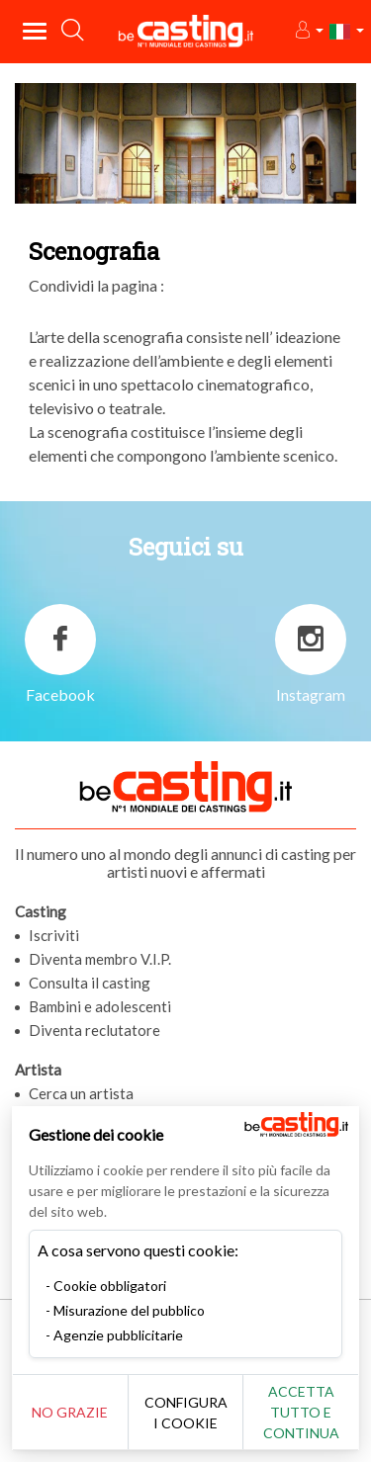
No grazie (70, 1412)
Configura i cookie (186, 1412)
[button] (308, 31)
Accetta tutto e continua (301, 1412)
